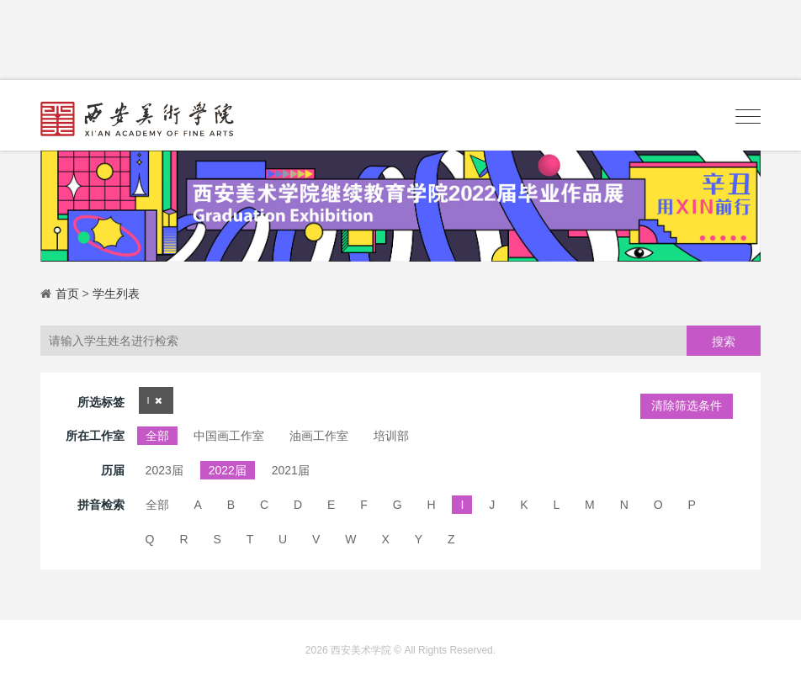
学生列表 (116, 293)
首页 (67, 293)
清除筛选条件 (686, 405)
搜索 (723, 341)
